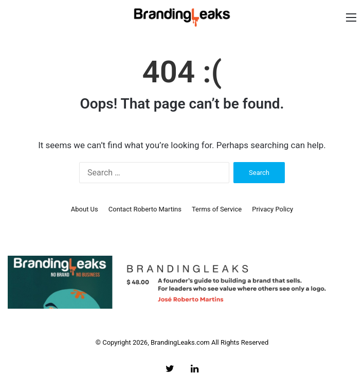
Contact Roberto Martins (144, 209)
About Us (84, 209)
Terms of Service (217, 209)
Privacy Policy (272, 209)
